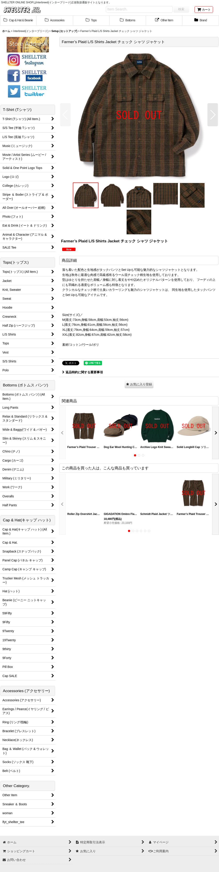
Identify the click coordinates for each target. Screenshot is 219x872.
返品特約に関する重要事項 (82, 372)
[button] (65, 114)
